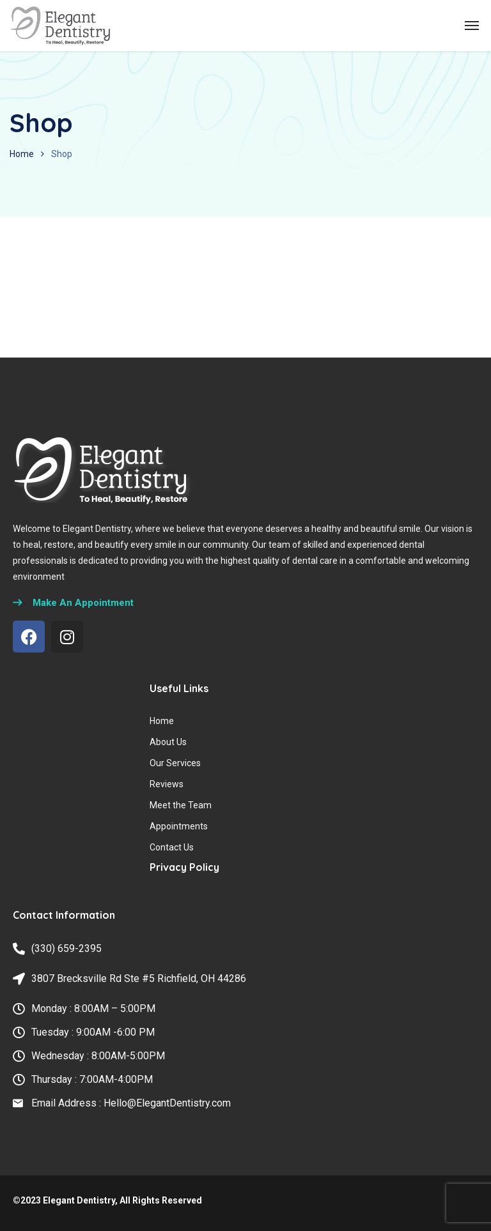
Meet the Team (181, 805)
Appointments (179, 826)
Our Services (175, 763)
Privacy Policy (184, 867)
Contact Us (172, 847)
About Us (168, 742)
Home (22, 154)
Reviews (166, 784)
